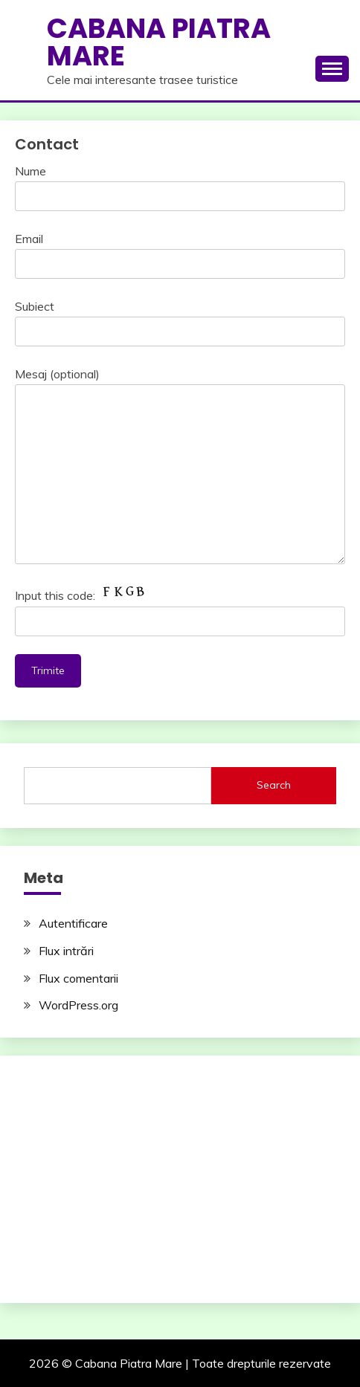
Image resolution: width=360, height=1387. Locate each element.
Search (274, 785)
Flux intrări (66, 950)
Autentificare (73, 923)
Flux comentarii (78, 978)
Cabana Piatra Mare (159, 42)
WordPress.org (78, 1005)
